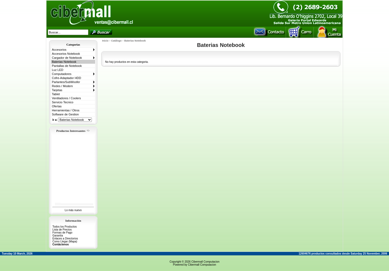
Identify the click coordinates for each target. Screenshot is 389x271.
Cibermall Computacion (205, 261)
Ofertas (57, 106)
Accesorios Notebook (66, 53)
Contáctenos (60, 244)
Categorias (73, 44)
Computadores (61, 74)
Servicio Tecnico (62, 102)
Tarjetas (57, 90)
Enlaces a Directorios (65, 238)
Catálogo (116, 40)
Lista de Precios (62, 229)
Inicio (105, 40)
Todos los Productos (64, 226)
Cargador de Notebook (67, 57)
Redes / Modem (62, 86)
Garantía (57, 235)
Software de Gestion (65, 114)
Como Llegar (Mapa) (64, 241)
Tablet (56, 94)
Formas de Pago (62, 232)
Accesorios (59, 49)
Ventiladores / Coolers (66, 98)
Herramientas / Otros (65, 110)
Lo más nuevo (73, 210)
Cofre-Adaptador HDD (66, 78)
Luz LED (57, 69)
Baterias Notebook (64, 61)
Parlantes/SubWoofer (66, 82)
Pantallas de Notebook (67, 65)
